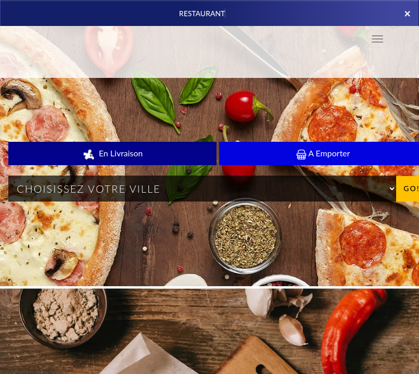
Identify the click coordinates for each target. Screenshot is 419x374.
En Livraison (112, 153)
